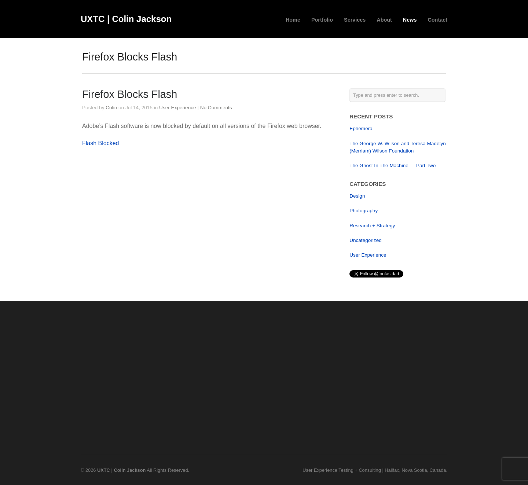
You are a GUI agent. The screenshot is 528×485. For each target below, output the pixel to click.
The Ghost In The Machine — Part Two (392, 165)
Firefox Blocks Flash (129, 94)
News (410, 20)
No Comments (216, 107)
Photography (363, 210)
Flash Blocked (100, 143)
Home (293, 20)
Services (355, 20)
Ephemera (361, 128)
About (384, 20)
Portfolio (322, 20)
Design (357, 196)
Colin (111, 107)
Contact (437, 20)
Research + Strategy (372, 225)
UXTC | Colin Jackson (126, 19)
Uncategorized (365, 240)
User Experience (177, 107)
